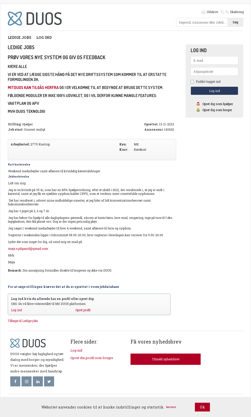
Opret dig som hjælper (217, 104)
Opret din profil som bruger (91, 358)
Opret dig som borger (217, 110)
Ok (202, 406)
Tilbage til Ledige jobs (23, 321)
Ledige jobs (19, 37)
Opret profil (82, 310)
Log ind (44, 37)
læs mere (171, 407)
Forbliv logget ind (205, 81)
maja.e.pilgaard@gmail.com (28, 248)
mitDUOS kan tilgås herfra (33, 87)
